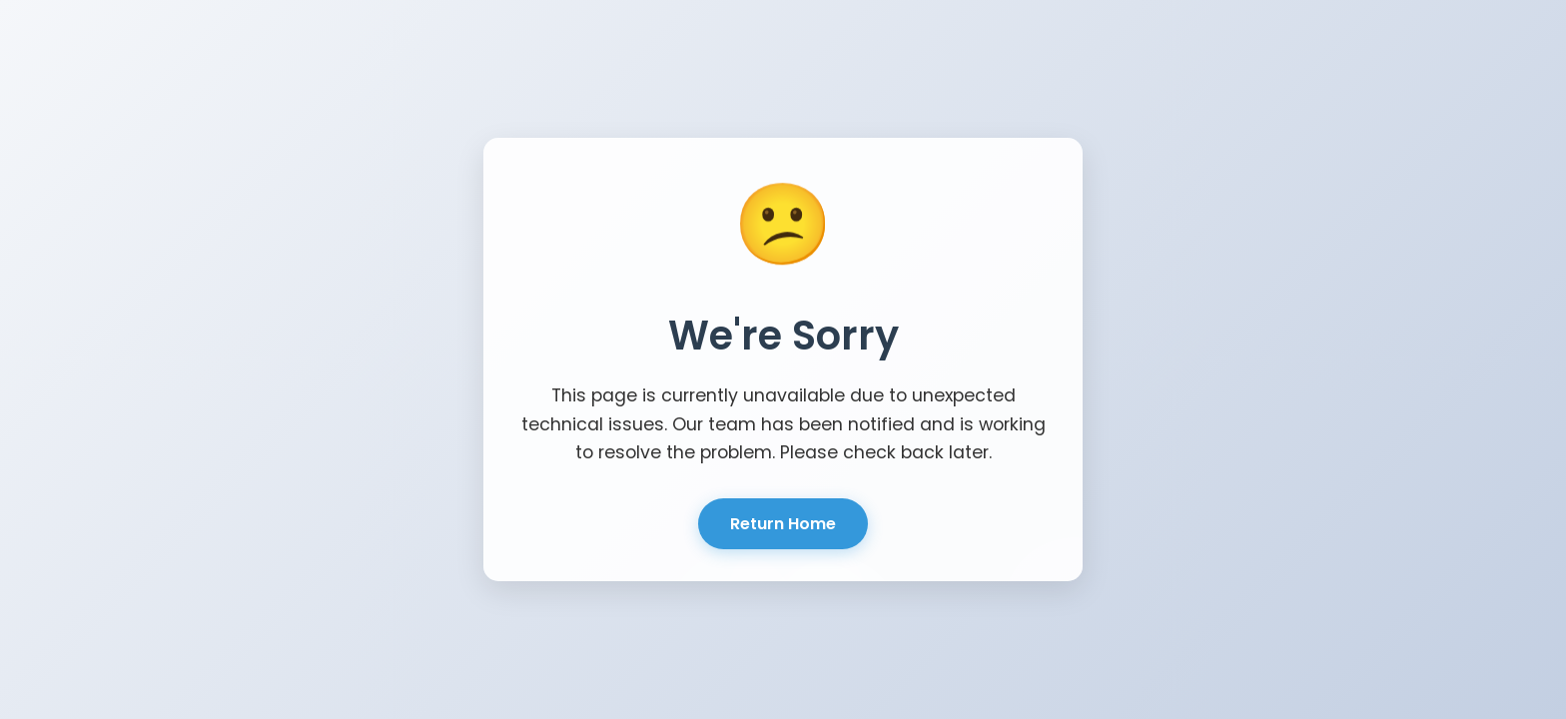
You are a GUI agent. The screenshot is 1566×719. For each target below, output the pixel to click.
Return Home (783, 523)
